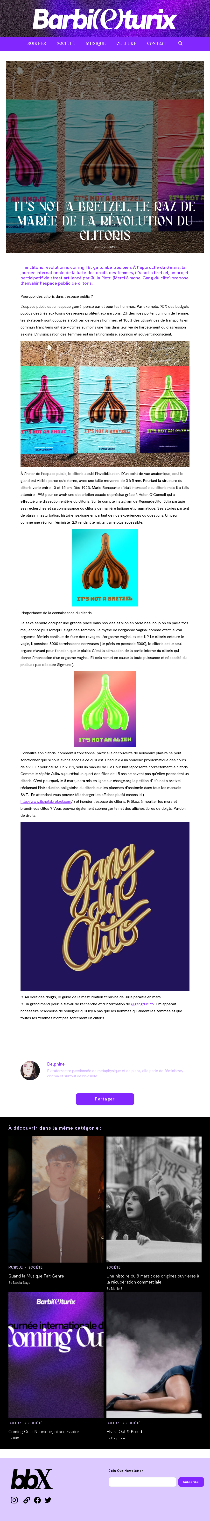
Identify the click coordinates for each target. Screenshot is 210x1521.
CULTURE (15, 1423)
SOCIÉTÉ (105, 194)
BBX (16, 1438)
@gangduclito (142, 1004)
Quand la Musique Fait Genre (36, 1276)
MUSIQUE (15, 1267)
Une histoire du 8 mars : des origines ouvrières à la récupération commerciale (152, 1279)
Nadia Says (21, 1282)
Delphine (56, 1064)
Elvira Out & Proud (124, 1431)
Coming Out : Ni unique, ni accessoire (43, 1431)
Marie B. (117, 1288)
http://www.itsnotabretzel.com (46, 801)
